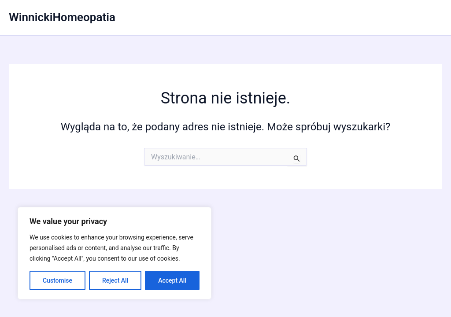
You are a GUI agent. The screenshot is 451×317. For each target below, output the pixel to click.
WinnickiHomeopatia (62, 17)
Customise (57, 280)
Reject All (115, 280)
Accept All (172, 280)
